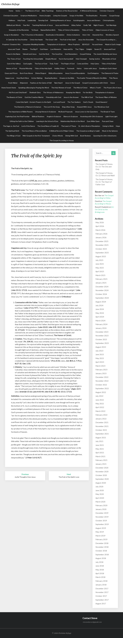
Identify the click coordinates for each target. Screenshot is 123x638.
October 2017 (101, 596)
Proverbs (103, 16)
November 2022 (101, 381)
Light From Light (111, 116)
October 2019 (101, 520)
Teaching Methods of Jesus (42, 25)
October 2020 (101, 475)
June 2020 (99, 490)
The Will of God (87, 97)
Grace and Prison (11, 73)
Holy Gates (95, 64)
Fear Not (26, 25)
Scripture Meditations (29, 16)
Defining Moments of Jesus (60, 20)
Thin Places (113, 78)
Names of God (11, 68)
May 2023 (99, 358)
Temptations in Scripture (56, 44)
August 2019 (100, 528)
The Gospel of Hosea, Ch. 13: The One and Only (104, 166)
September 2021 (102, 434)
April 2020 (99, 498)
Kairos (79, 68)
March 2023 (100, 366)
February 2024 (101, 324)
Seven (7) (97, 49)
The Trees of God (14, 59)
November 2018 (101, 547)
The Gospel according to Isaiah (88, 131)
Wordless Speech (112, 35)
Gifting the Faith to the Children (22, 121)
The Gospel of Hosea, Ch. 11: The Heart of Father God (104, 182)
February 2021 (101, 460)
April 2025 (99, 271)
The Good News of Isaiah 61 (48, 126)
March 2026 (100, 230)
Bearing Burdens (51, 78)
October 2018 (101, 551)
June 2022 (99, 400)
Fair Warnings (111, 25)
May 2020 (99, 494)
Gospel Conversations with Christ (95, 83)
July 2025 (99, 260)
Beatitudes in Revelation (55, 35)
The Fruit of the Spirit (68, 40)
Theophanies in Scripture (104, 92)
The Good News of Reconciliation (34, 131)
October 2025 (101, 249)
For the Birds (88, 92)
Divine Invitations (73, 35)
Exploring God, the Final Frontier (18, 116)
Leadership (32, 20)
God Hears (44, 49)
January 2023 (100, 373)
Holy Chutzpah (81, 59)
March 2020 (100, 502)
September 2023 (102, 343)
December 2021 (101, 422)
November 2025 (101, 245)
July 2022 (99, 396)
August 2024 (100, 302)
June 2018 (99, 566)
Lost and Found (59, 102)
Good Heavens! (101, 102)
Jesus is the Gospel (72, 83)
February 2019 (101, 539)
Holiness (12, 20)
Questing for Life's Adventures (105, 136)
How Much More (23, 78)
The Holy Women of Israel (61, 88)
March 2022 (100, 411)
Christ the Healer (36, 40)
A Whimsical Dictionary (88, 11)
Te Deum (34, 30)
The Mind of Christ (80, 88)
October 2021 (101, 430)
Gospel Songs (114, 16)
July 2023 (99, 351)
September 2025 (102, 253)
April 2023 (99, 362)
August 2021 (100, 437)
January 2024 (100, 328)
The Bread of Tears (107, 112)
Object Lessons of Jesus (105, 30)
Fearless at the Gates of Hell (41, 83)
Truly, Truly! (53, 64)
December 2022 (101, 377)
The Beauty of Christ (14, 97)
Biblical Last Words (14, 25)
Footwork (70, 68)
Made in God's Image (113, 44)
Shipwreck (24, 83)
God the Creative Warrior (34, 97)
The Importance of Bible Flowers (20, 112)
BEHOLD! (86, 44)
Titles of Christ (87, 30)
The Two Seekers (74, 102)
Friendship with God (53, 97)
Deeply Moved (51, 59)
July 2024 (99, 305)
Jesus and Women (62, 25)
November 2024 (101, 290)
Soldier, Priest (59, 68)
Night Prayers (99, 25)
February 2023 (101, 369)
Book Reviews (85, 136)
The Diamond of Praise (109, 73)
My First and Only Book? (18, 92)
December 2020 (101, 468)
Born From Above (26, 73)
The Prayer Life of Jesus (112, 88)
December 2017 (101, 588)
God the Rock (44, 54)
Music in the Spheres (110, 131)
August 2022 (100, 392)
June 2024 (99, 309)
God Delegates (93, 73)
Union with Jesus (90, 68)
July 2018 (99, 562)
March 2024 (100, 320)
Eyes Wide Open (93, 121)
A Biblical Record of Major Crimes (61, 131)
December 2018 (101, 543)
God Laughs (27, 64)
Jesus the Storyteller (86, 40)
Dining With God (71, 136)
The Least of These (68, 126)
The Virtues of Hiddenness (53, 92)
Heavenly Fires (97, 35)
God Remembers (71, 54)
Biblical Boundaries (56, 73)
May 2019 (99, 532)
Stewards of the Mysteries (19, 30)
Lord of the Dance (28, 126)
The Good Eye (57, 54)
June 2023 (99, 354)
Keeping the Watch (73, 92)
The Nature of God (32, 11)
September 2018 (102, 554)
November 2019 (101, 517)
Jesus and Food (109, 49)
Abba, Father (76, 25)
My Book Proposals (65, 112)
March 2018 (100, 577)
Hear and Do (68, 49)
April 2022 (99, 407)
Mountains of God (109, 59)
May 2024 (99, 313)
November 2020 (101, 471)
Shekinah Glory (35, 92)
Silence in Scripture (70, 116)
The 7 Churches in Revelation (32, 35)
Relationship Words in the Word (73, 121)
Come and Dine (82, 64)
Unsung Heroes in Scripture (45, 112)
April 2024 (99, 317)
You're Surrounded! (66, 59)
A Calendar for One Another (17, 40)
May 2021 (99, 449)
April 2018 (99, 573)
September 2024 (102, 298)
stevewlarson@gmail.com (92, 622)
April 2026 (99, 226)
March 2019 (100, 536)
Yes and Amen (97, 44)
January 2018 (100, 585)
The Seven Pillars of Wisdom (106, 97)
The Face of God (41, 64)
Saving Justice (94, 59)
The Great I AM (51, 40)
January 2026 (100, 237)
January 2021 (100, 464)
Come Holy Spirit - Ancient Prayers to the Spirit (33, 102)
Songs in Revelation (11, 35)
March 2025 (100, 275)
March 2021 (100, 456)
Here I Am (86, 35)
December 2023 (101, 332)
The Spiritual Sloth (12, 131)
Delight (89, 49)
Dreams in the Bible (67, 78)
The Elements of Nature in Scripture (27, 107)
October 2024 (101, 294)
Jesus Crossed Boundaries (75, 73)
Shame (25, 49)
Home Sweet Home (8, 88)
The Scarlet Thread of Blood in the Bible (92, 78)
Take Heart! (58, 83)
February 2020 (101, 505)
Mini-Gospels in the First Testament (36, 136)
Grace (112, 83)
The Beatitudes (92, 16)
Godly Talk (87, 25)
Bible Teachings (48, 11)
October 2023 (101, 339)
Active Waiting (36, 78)
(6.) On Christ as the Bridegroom (104, 209)
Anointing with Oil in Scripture (91, 116)
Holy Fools (21, 20)
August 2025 (100, 256)
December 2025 (101, 241)
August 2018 (100, 558)
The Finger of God (67, 64)
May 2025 (99, 268)
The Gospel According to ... (106, 40)
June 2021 (99, 445)
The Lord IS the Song (52, 107)
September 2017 (102, 600)
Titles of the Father (108, 64)
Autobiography (79, 20)
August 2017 (100, 603)
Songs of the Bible (76, 16)
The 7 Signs (79, 49)
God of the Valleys (14, 64)
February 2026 (101, 234)
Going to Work (108, 126)
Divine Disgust (40, 73)
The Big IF (34, 49)
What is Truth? (95, 88)
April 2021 (99, 452)
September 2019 (102, 524)
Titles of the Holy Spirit (43, 68)
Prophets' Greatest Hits (11, 44)
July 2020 (99, 486)
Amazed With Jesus (84, 107)
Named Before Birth (48, 30)
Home (11, 11)
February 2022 (101, 415)
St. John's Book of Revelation (89, 126)
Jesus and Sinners (93, 20)
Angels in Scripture (54, 116)
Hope (118, 126)
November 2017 (101, 592)
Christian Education (10, 16)
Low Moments (55, 49)
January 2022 (100, 419)
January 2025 (100, 283)
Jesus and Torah (14, 49)
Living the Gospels (60, 16)
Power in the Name (13, 54)
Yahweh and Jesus (30, 54)
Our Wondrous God (101, 107)
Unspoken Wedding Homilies (34, 44)
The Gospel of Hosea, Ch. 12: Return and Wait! (105, 174)
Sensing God (43, 20)
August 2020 (100, 483)
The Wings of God (13, 136)
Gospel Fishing (85, 54)
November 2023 (101, 335)
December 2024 (101, 286)
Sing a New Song (68, 107)
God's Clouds (88, 102)
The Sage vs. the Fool (11, 126)
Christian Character (107, 11)
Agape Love (9, 78)
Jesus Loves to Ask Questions (86, 112)
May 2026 (99, 222)
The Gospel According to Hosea (61, 140)
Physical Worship (25, 68)
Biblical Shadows (38, 116)
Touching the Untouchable (33, 59)
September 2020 (102, 479)
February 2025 (101, 279)
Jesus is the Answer (71, 97)
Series (18, 11)
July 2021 (99, 441)
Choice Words (57, 136)
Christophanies (108, 20)
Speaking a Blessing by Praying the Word (33, 88)
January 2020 (100, 509)
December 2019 (101, 513)
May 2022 (99, 403)
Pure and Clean (107, 121)
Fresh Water (13, 83)
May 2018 (99, 570)
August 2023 (100, 347)
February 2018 (101, 581)
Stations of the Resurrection (67, 11)
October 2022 (101, 385)
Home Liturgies (45, 16)
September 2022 (102, 388)
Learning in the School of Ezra (47, 121)
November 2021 (101, 426)
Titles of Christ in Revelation (68, 30)
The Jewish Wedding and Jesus (105, 54)
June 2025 (99, 264)
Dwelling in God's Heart (108, 68)
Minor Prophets (74, 44)
